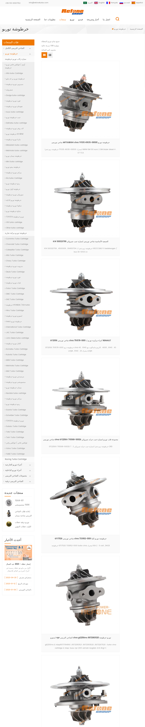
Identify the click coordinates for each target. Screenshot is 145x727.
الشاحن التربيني (52, 663)
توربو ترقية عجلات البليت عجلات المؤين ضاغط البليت (23, 526)
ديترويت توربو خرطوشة (14, 267)
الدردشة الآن (130, 724)
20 (128, 280)
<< (57, 280)
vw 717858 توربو (52, 634)
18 (114, 280)
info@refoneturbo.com (38, 2)
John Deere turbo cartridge (17, 339)
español (137, 2)
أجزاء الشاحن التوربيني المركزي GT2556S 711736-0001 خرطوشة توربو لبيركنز (92, 257)
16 (100, 280)
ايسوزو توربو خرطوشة (13, 317)
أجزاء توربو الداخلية (13, 471)
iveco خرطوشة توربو (13, 322)
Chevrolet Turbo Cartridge (16, 245)
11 (64, 280)
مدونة (109, 713)
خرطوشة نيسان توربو (13, 157)
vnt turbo (50, 673)
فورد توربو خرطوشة (12, 102)
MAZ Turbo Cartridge (14, 372)
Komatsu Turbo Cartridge (16, 350)
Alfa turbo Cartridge (14, 74)
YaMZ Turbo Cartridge (14, 455)
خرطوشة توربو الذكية (13, 201)
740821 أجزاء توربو (53, 653)
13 (78, 280)
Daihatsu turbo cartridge (16, 124)
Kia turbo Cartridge (13, 179)
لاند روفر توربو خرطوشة (14, 129)
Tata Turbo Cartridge (14, 433)
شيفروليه (9, 91)
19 (121, 280)
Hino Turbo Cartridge (14, 311)
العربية (85, 2)
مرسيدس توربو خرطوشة (14, 378)
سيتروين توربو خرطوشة (14, 85)
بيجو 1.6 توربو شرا (53, 668)
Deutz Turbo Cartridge (14, 273)
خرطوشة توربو (120, 30)
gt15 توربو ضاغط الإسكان (56, 658)
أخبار (94, 713)
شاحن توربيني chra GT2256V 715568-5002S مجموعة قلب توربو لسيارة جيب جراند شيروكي (57, 152)
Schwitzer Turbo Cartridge (16, 416)
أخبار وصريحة (93, 21)
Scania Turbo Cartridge (15, 411)
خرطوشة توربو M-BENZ (14, 135)
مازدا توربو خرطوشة (13, 141)
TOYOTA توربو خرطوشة (14, 218)
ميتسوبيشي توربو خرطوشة (15, 383)
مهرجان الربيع (23, 585)
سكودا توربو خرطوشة (13, 207)
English (97, 2)
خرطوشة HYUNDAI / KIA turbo (17, 306)
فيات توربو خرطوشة (13, 284)
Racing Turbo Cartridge (16, 460)
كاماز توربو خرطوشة (13, 345)
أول (50, 280)
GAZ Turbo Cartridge (14, 300)
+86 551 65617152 (12, 3)
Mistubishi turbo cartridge (16, 146)
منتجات (62, 21)
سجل (72, 702)
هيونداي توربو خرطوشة (13, 107)
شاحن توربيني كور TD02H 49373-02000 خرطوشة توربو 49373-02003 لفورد (127, 257)
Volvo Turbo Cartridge (15, 449)
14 (85, 280)
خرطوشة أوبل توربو (12, 190)
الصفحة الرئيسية (32, 21)
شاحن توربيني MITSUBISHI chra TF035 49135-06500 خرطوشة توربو (57, 99)
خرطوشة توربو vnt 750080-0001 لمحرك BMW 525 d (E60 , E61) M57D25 (57, 205)
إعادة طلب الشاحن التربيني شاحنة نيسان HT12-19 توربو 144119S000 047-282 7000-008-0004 (23, 515)
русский (124, 2)
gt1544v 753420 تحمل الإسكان (58, 644)
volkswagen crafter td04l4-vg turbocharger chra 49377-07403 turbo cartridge (92, 205)
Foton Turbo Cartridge (15, 289)
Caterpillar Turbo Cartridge (17, 251)
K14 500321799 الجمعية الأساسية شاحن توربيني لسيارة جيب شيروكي (92, 99)
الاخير (93, 286)
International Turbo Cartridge (18, 328)
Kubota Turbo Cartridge (15, 356)
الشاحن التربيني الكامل (14, 49)
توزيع (72, 21)
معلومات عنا (49, 21)
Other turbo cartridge (14, 229)
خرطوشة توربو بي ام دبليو (15, 80)
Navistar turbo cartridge (15, 394)
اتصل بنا (106, 21)
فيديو (80, 21)
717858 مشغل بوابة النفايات (57, 639)
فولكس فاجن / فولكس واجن (16, 444)
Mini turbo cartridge (14, 163)
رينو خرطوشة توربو (12, 185)
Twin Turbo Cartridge (14, 438)
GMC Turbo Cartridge (14, 295)
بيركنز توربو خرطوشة (13, 174)
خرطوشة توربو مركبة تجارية (16, 234)
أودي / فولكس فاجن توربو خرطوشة (15, 67)
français (111, 2)
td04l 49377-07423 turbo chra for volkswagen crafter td (57, 257)
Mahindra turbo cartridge (16, 152)
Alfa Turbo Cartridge (14, 256)
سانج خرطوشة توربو (13, 212)
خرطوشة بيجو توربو (12, 168)
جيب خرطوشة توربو (12, 118)
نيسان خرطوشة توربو (13, 389)
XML (72, 719)
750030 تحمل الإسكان (55, 648)
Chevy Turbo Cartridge (15, 262)
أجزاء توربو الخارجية (13, 466)
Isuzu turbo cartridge (14, 113)
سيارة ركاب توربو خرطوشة (15, 60)
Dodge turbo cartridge (15, 96)
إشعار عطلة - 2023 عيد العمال (18, 565)
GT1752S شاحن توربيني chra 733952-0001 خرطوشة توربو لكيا (92, 152)
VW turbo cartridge (13, 223)
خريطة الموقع (129, 713)
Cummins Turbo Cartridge (16, 240)
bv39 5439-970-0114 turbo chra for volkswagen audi (127, 205)
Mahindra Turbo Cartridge (16, 367)
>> (136, 280)
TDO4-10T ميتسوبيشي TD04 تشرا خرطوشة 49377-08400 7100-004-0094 (22, 504)
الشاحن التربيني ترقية (14, 482)
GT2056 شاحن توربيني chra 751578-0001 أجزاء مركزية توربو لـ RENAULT (126, 99)
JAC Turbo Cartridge (14, 334)
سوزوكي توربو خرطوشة (14, 196)
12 (71, 280)
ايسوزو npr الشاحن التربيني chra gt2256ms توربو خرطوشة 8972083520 (127, 152)
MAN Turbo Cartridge (14, 361)
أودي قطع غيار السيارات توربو (57, 629)
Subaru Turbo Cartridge (15, 427)
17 (107, 280)
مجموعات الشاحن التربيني (16, 477)
